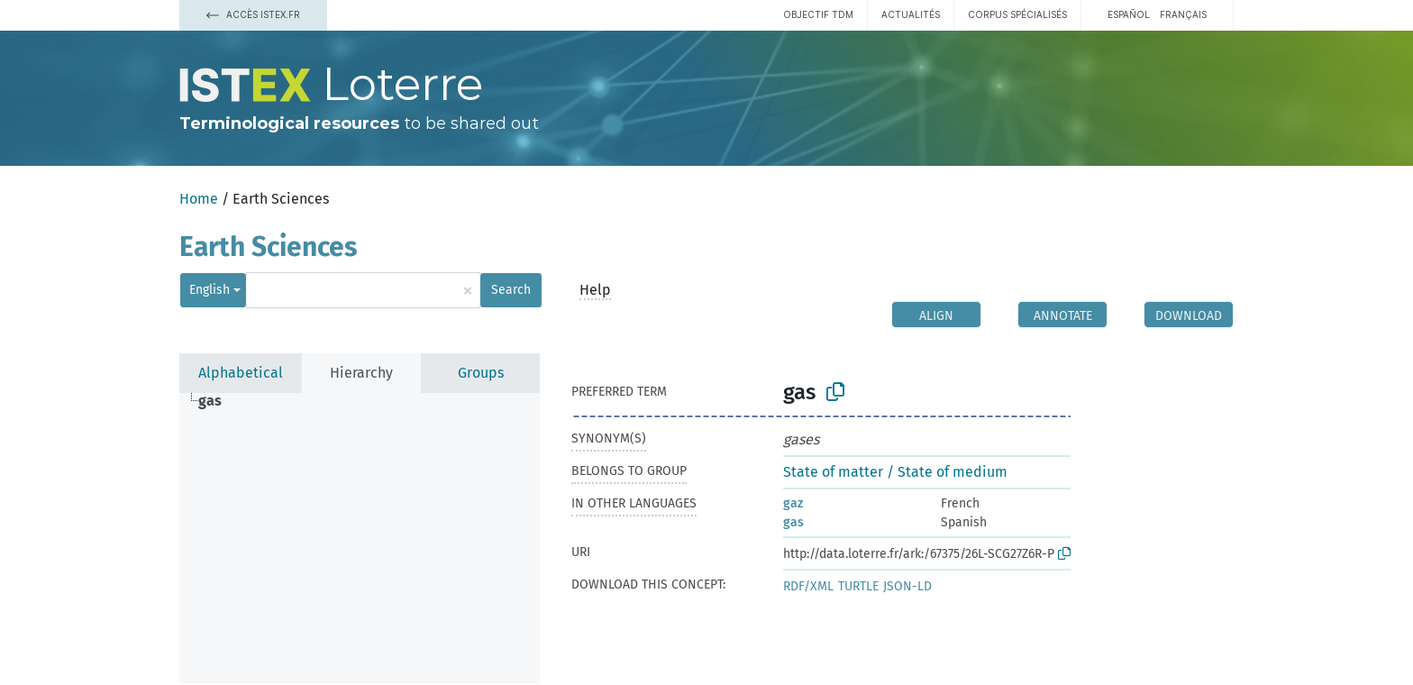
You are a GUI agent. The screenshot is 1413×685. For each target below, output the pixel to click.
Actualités (910, 14)
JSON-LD (907, 586)
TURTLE (858, 586)
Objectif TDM (818, 14)
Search (511, 289)
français (1183, 14)
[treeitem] (217, 401)
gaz (793, 503)
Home (198, 198)
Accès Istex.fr (253, 14)
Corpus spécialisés (1017, 14)
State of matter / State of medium (895, 471)
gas (793, 522)
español (1129, 14)
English (209, 289)
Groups (481, 372)
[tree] (359, 538)
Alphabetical (240, 372)
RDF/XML (808, 586)
